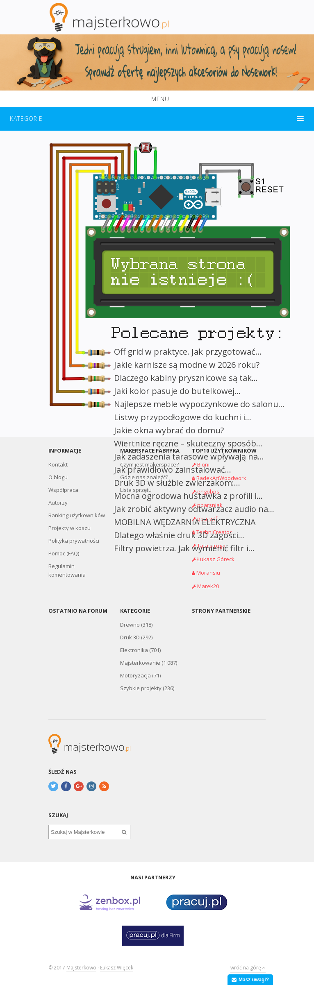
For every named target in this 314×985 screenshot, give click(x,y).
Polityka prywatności (73, 540)
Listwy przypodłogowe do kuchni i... (182, 417)
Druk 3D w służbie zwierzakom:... (177, 482)
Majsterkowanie (140, 662)
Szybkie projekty (141, 688)
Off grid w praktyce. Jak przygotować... (188, 351)
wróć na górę (248, 967)
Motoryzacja (135, 675)
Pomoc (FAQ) (63, 553)
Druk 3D (130, 637)
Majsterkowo (81, 967)
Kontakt (58, 464)
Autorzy (58, 502)
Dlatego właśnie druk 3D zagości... (179, 535)
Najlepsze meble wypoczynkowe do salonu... (199, 404)
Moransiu (208, 572)
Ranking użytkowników (76, 515)
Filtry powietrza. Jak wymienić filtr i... (184, 548)
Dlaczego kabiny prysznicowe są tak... (186, 377)
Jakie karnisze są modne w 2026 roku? (186, 364)
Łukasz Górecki (216, 559)
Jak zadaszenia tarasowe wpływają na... (189, 456)
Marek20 (208, 586)
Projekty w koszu (69, 528)
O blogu (58, 477)
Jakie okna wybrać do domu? (169, 430)
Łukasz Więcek (116, 967)
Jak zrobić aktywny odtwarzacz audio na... (194, 508)
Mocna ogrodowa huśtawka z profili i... (188, 495)
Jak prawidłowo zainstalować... (172, 469)
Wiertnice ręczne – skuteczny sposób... (188, 443)
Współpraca (63, 490)
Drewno (130, 624)
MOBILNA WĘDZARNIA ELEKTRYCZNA (185, 522)
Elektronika (134, 650)
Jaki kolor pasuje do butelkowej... (177, 390)
